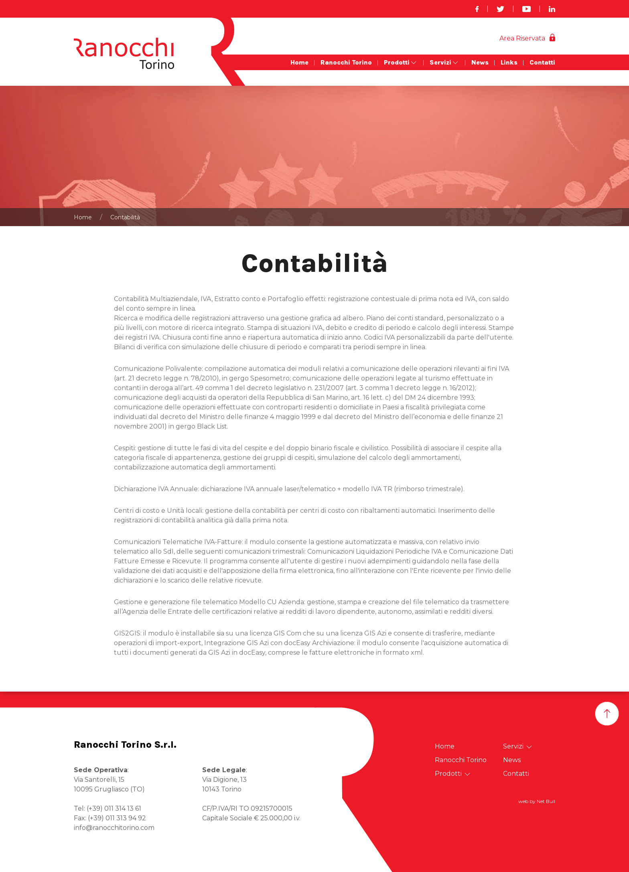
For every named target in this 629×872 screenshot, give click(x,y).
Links (509, 62)
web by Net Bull (536, 801)
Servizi (444, 63)
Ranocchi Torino (346, 62)
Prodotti (401, 63)
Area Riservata (522, 38)
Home (299, 62)
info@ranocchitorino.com (114, 828)
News (480, 62)
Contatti (542, 62)
